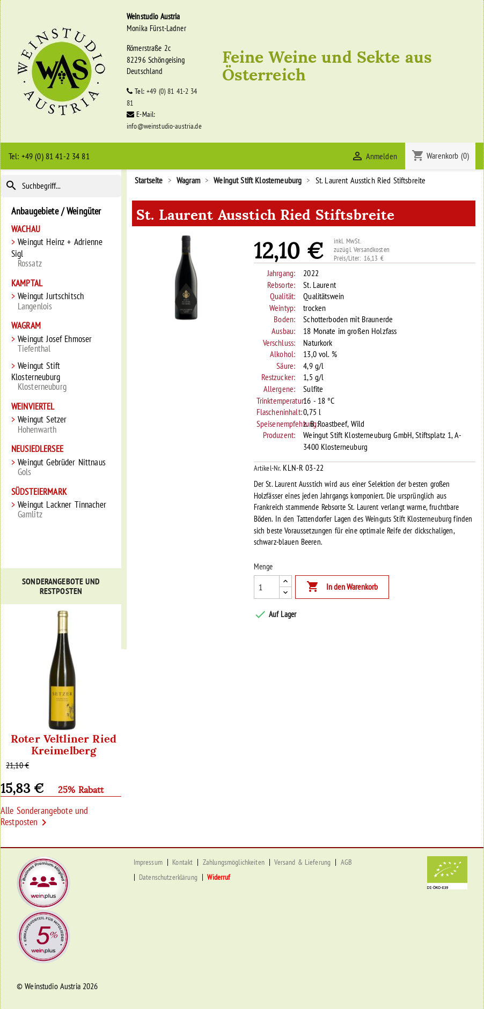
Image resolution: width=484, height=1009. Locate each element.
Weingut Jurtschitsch (61, 301)
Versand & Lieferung (302, 862)
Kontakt (182, 862)
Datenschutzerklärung (168, 877)
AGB (346, 862)
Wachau (25, 229)
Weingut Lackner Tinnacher (61, 510)
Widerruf (218, 877)
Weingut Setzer (61, 424)
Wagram (26, 325)
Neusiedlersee (37, 449)
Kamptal (26, 283)
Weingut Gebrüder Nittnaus (61, 467)
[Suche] (61, 186)
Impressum (148, 862)
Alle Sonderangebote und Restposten (44, 817)
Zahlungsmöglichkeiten (234, 862)
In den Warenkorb (342, 587)
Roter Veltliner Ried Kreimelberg (63, 744)
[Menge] (267, 587)
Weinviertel (33, 406)
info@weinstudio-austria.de (164, 126)
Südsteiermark (39, 492)
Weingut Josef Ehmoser (61, 344)
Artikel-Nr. (267, 468)
